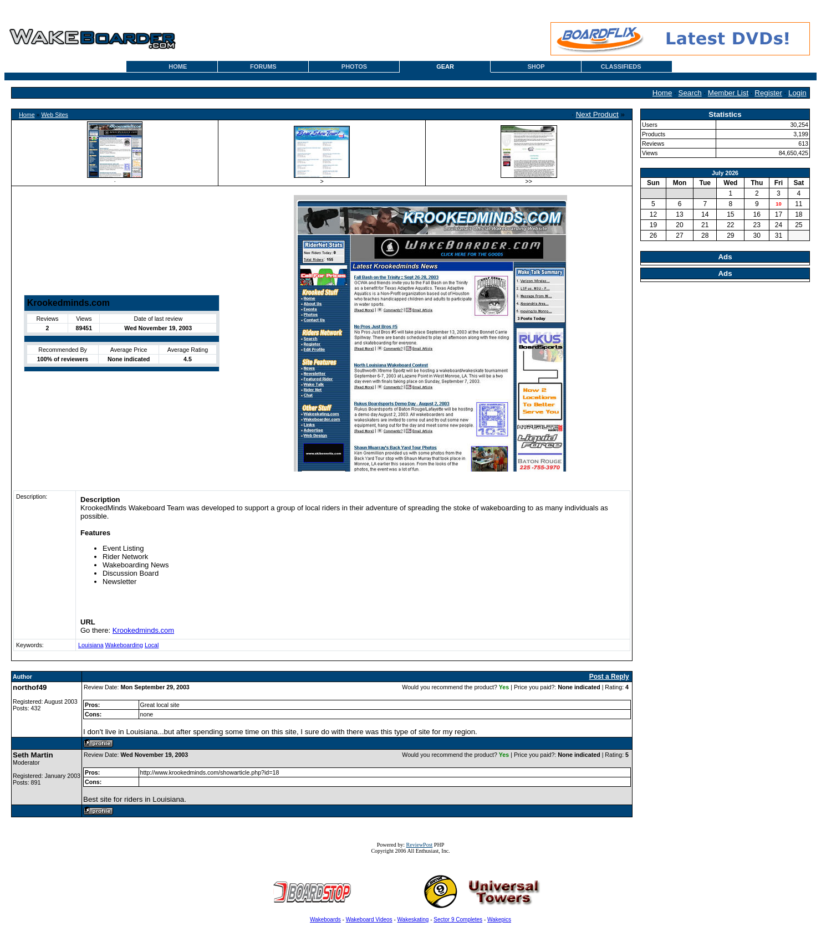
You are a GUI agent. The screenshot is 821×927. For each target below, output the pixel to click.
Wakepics (499, 919)
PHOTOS (354, 66)
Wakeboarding (124, 645)
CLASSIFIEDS (621, 66)
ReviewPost (419, 845)
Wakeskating (413, 919)
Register (768, 93)
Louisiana (91, 645)
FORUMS (263, 66)
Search (690, 93)
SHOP (536, 66)
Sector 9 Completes (458, 919)
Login (797, 93)
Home (662, 93)
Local (152, 645)
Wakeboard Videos (369, 919)
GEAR (445, 66)
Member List (728, 93)
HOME (178, 66)
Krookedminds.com (143, 630)
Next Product (597, 114)
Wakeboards (325, 919)
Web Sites (54, 114)
